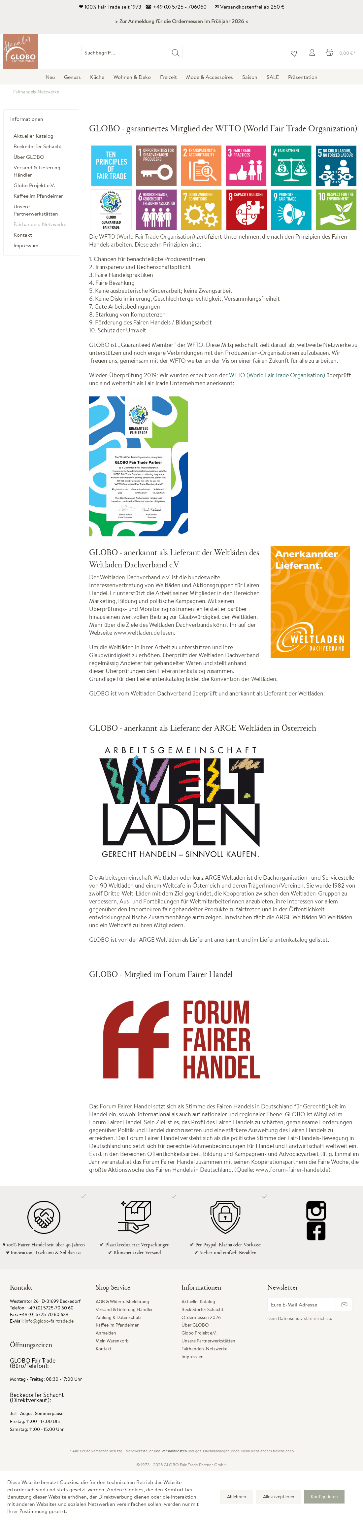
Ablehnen (236, 1496)
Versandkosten (174, 1451)
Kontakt (23, 234)
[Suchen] (176, 52)
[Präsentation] (302, 77)
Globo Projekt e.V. (34, 185)
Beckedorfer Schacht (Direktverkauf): (37, 1397)
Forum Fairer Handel (126, 1106)
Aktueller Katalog (33, 135)
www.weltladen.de (137, 632)
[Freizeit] (168, 77)
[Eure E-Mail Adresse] (301, 1304)
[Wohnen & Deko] (132, 77)
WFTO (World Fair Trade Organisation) (147, 236)
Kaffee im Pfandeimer (38, 195)
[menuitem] (182, 52)
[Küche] (97, 77)
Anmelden (106, 1333)
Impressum (26, 245)
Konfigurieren (324, 1496)
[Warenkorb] (341, 52)
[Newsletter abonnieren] (344, 1304)
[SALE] (272, 77)
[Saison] (250, 77)
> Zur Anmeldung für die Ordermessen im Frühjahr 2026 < (181, 21)
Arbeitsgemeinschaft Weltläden (139, 877)
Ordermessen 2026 (201, 1317)
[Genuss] (72, 77)
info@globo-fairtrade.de (49, 1321)
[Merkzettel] (292, 52)
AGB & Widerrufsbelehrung (122, 1301)
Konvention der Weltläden (243, 679)
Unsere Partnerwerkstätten (36, 210)
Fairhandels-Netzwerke (40, 224)
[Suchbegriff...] (132, 52)
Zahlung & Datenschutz (119, 1317)
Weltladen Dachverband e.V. (135, 577)
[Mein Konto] (313, 52)
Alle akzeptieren (278, 1496)
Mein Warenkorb (112, 1340)
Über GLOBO (29, 156)
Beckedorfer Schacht (38, 146)
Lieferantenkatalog (181, 671)
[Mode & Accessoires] (210, 77)
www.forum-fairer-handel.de (292, 1170)
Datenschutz (290, 1318)
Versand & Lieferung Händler (37, 171)
